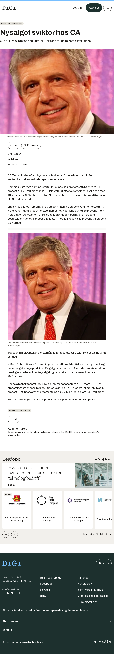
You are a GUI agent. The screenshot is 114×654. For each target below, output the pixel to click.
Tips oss (104, 563)
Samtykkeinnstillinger (91, 589)
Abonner (94, 7)
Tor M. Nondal (11, 593)
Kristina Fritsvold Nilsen (17, 581)
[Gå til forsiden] (9, 7)
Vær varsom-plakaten (49, 610)
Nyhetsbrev (85, 583)
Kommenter (31, 145)
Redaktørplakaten (78, 610)
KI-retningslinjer (87, 601)
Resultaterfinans (11, 23)
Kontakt (57, 629)
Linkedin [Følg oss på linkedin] (45, 589)
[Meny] (107, 8)
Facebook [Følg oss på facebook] (46, 583)
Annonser (83, 577)
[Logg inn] (78, 8)
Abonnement (57, 621)
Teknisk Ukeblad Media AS (29, 642)
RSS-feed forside (50, 577)
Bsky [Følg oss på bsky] (43, 595)
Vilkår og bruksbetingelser (93, 595)
